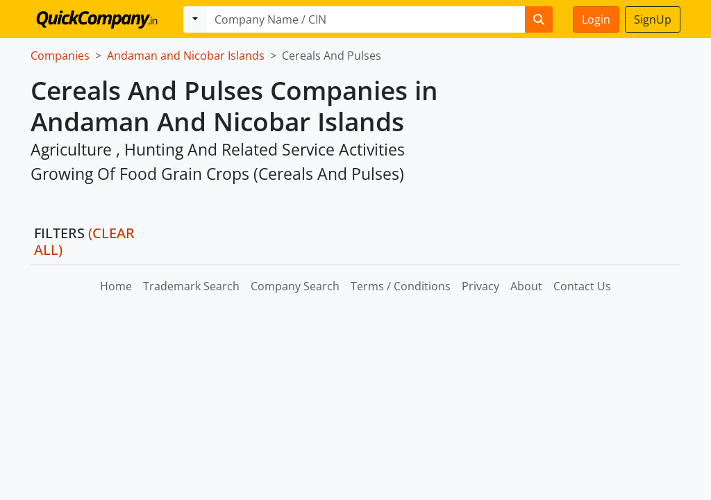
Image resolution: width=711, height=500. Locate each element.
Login (596, 19)
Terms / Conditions (401, 286)
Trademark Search (191, 286)
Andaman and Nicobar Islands (186, 55)
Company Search (295, 286)
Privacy (480, 286)
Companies (60, 55)
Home (116, 286)
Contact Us (582, 286)
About (526, 286)
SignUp (652, 19)
